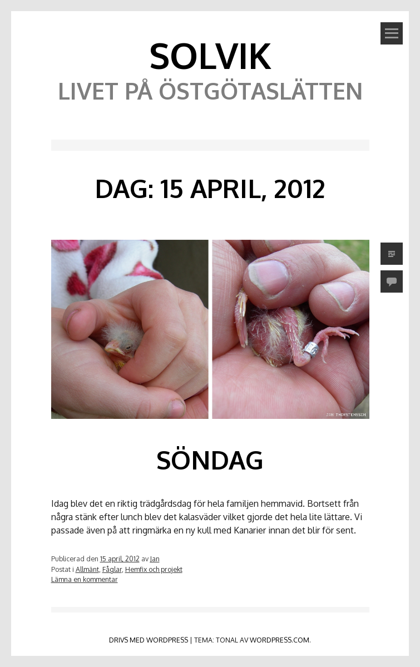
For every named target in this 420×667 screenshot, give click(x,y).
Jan (155, 558)
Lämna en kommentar (84, 579)
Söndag (210, 459)
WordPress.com (279, 639)
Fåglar (112, 569)
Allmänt (87, 569)
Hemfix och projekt (153, 569)
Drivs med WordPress (148, 639)
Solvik (210, 54)
